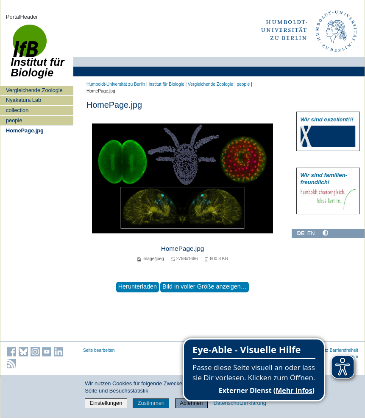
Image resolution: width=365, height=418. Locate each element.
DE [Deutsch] (301, 233)
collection (17, 110)
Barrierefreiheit (344, 350)
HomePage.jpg (25, 130)
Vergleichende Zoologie (34, 90)
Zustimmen (151, 403)
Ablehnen (191, 403)
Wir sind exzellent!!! (327, 119)
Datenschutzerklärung (239, 403)
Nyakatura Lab (23, 100)
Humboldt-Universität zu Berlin (115, 84)
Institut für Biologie (166, 84)
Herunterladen (137, 286)
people (14, 120)
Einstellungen (105, 403)
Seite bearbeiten (99, 350)
